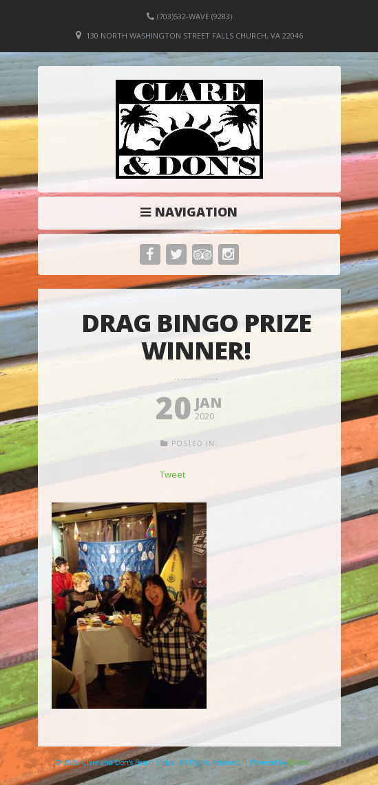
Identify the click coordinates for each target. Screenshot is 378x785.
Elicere (298, 762)
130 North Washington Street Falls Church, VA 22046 (194, 35)
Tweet (172, 474)
